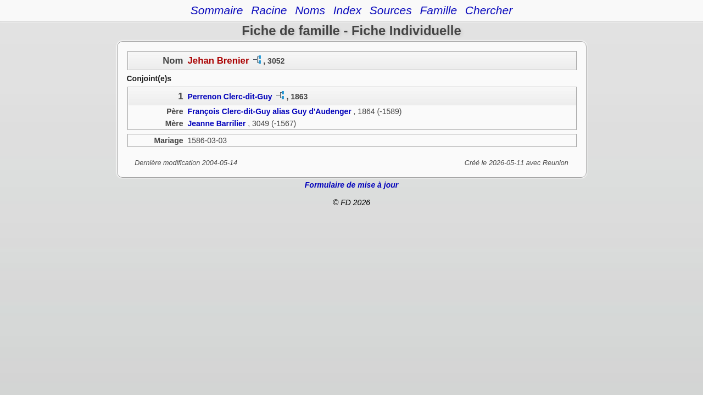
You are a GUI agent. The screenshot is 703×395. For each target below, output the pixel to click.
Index (347, 10)
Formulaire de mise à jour (351, 184)
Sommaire (217, 10)
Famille (438, 10)
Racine (269, 10)
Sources (391, 10)
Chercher (488, 10)
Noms (310, 10)
